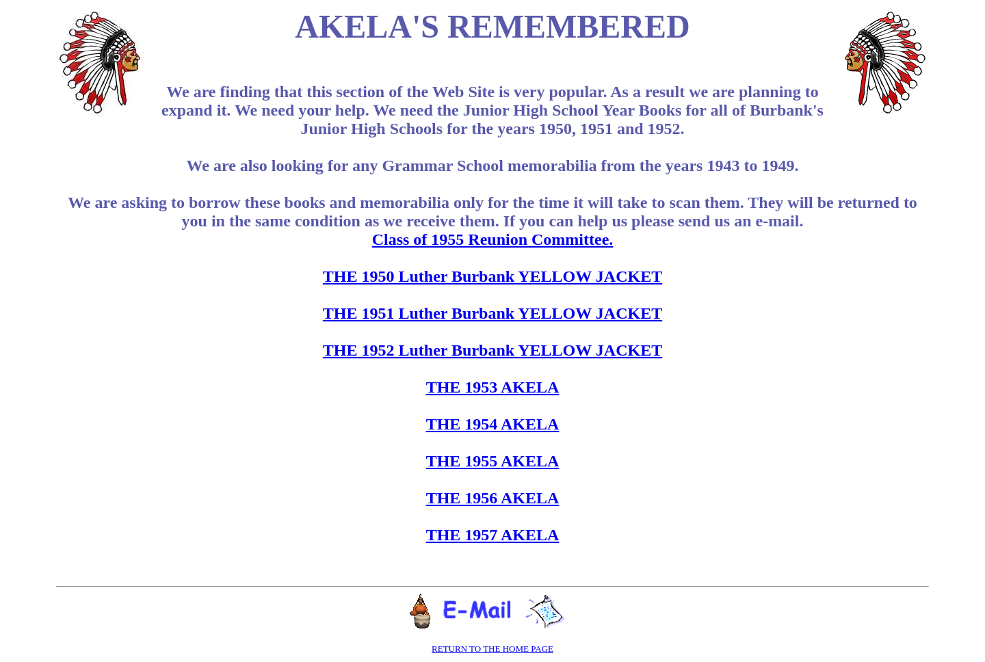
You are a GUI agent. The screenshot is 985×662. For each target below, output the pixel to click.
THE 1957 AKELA (493, 535)
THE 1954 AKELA (493, 424)
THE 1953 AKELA (493, 387)
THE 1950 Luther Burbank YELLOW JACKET (492, 276)
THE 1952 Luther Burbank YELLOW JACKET (492, 350)
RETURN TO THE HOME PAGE (492, 649)
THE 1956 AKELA (493, 498)
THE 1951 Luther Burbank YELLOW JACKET (492, 313)
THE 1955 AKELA (493, 461)
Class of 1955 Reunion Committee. (493, 239)
